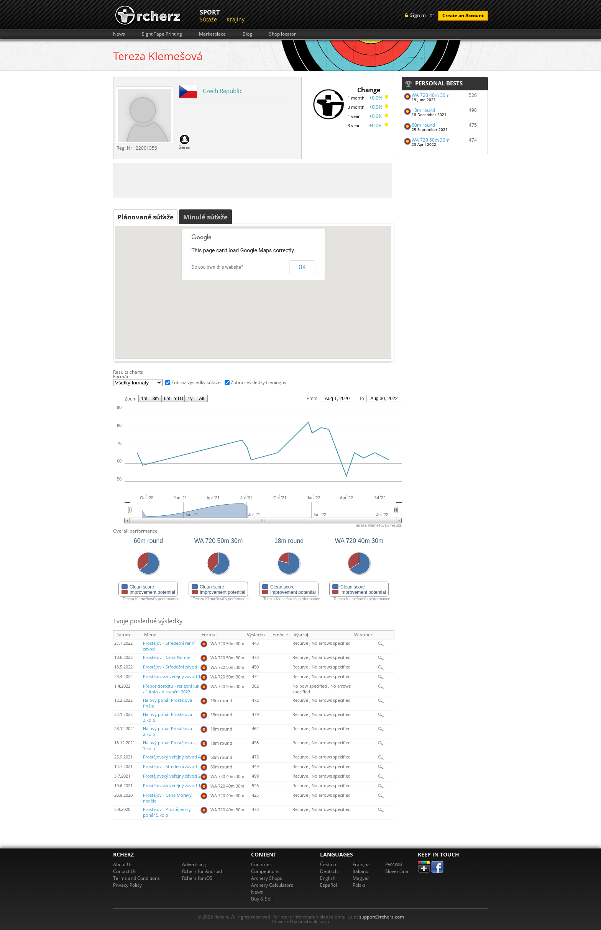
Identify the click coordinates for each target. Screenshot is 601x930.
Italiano (360, 871)
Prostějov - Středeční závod (170, 667)
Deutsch (329, 871)
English (327, 878)
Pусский (393, 864)
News (119, 34)
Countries (261, 864)
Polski (359, 885)
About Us (123, 864)
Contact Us (124, 871)
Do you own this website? (217, 267)
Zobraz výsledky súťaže (196, 382)
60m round (423, 125)
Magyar (361, 878)
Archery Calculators (272, 885)
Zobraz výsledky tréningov (258, 382)
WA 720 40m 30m (431, 95)
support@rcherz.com (381, 917)
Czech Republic (222, 91)
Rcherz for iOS (197, 878)
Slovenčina (396, 871)
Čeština (328, 864)
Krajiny (236, 19)
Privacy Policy (127, 885)
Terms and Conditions (136, 878)
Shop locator (282, 34)
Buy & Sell (262, 899)
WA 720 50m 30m (431, 140)
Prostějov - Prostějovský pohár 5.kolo (167, 812)
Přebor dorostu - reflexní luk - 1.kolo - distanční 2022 (171, 689)
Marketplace (212, 34)
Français (362, 864)
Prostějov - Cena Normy (166, 657)
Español (328, 885)
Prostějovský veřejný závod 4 (171, 757)
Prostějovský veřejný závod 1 (171, 676)
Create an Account (463, 15)
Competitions (265, 871)
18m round (423, 110)
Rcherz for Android (202, 871)
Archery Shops (266, 878)
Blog (247, 34)
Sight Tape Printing (162, 34)
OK (302, 267)
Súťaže (208, 19)
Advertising (194, 864)
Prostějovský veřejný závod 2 (171, 776)
